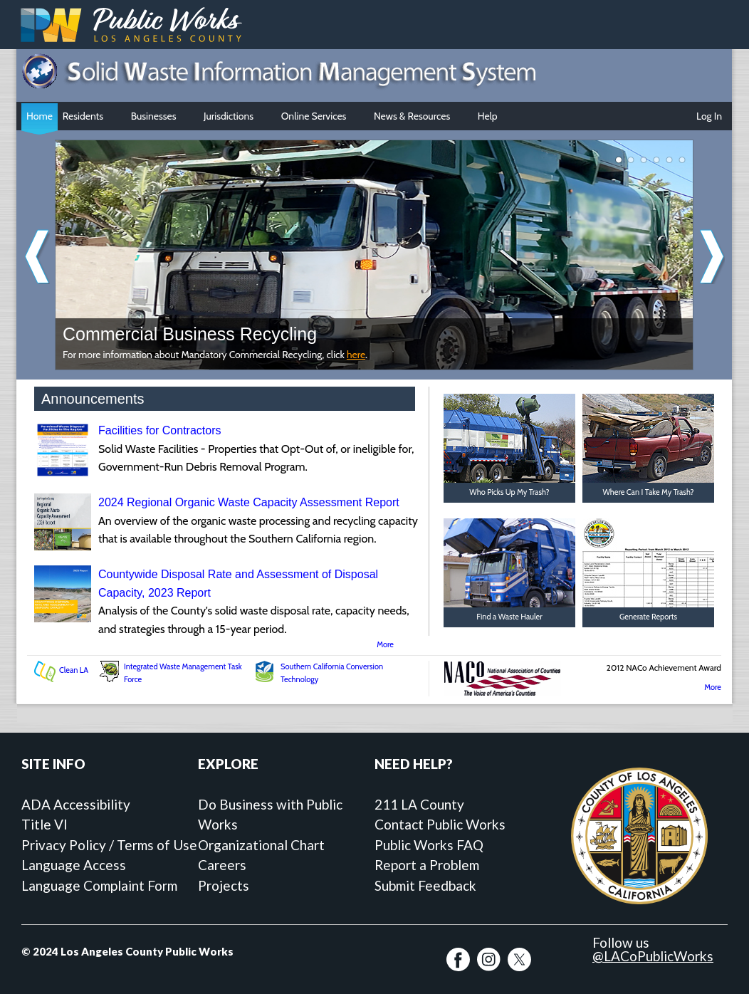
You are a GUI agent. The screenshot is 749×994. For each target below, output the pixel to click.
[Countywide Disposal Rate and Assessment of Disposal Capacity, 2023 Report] (62, 618)
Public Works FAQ (428, 845)
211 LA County (419, 804)
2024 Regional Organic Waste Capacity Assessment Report (248, 502)
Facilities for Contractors (159, 430)
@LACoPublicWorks (652, 956)
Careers (222, 865)
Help (491, 117)
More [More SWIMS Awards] (712, 687)
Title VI (44, 824)
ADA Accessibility (75, 804)
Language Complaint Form (99, 885)
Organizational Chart (261, 845)
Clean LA (73, 670)
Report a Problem (426, 865)
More (385, 644)
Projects (223, 885)
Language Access (73, 865)
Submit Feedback (425, 885)
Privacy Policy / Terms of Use (109, 845)
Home (39, 116)
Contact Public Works (440, 824)
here (356, 354)
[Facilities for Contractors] (62, 474)
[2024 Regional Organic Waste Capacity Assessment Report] (62, 546)
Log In (709, 116)
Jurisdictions (232, 117)
